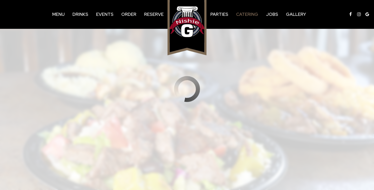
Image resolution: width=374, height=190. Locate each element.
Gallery (296, 14)
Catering (247, 14)
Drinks (80, 14)
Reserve (154, 14)
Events (104, 14)
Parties (219, 14)
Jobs (272, 14)
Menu (58, 14)
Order (128, 14)
